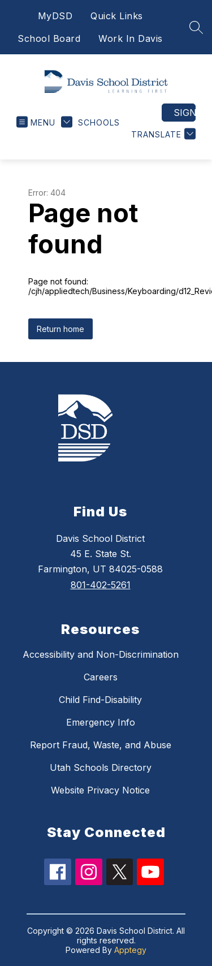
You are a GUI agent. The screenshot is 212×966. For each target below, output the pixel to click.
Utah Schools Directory (101, 767)
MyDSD (55, 15)
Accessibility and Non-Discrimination (101, 654)
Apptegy (130, 950)
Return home (60, 329)
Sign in (185, 112)
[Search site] (196, 27)
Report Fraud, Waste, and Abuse (100, 745)
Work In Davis (130, 38)
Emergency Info (100, 722)
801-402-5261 (101, 584)
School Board (49, 38)
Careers (101, 677)
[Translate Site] (162, 134)
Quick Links (116, 15)
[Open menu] (35, 122)
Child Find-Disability (100, 699)
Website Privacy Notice (100, 790)
